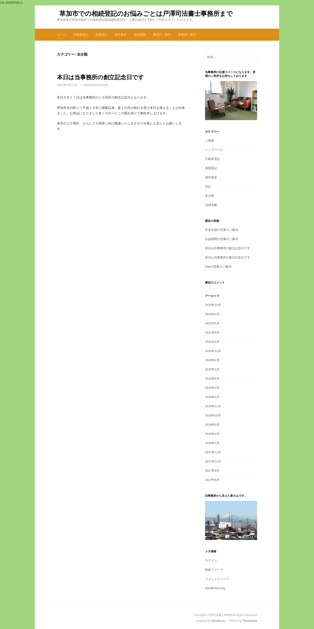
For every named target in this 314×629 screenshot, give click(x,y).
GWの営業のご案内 (218, 266)
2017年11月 (213, 461)
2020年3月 (212, 369)
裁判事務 (140, 34)
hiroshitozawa (95, 85)
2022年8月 (212, 314)
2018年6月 (212, 424)
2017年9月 (212, 470)
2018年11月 (213, 406)
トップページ (214, 149)
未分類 (209, 195)
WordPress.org (215, 588)
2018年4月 (212, 433)
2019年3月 (212, 397)
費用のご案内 (162, 34)
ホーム (61, 34)
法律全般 (211, 205)
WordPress (218, 620)
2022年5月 (212, 323)
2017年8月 (212, 479)
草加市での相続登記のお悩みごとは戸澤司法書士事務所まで (145, 13)
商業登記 (101, 34)
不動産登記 (80, 34)
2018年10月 (213, 415)
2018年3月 (212, 443)
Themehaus (249, 620)
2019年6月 (212, 378)
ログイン (211, 560)
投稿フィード (214, 569)
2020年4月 (212, 360)
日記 (208, 186)
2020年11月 (213, 351)
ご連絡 (209, 140)
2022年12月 (213, 304)
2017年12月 (213, 452)
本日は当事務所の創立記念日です (100, 77)
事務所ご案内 (187, 34)
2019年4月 (212, 387)
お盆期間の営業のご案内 (221, 239)
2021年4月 (212, 341)
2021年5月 (212, 332)
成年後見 (121, 34)
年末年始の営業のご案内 (221, 229)
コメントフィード (217, 579)
